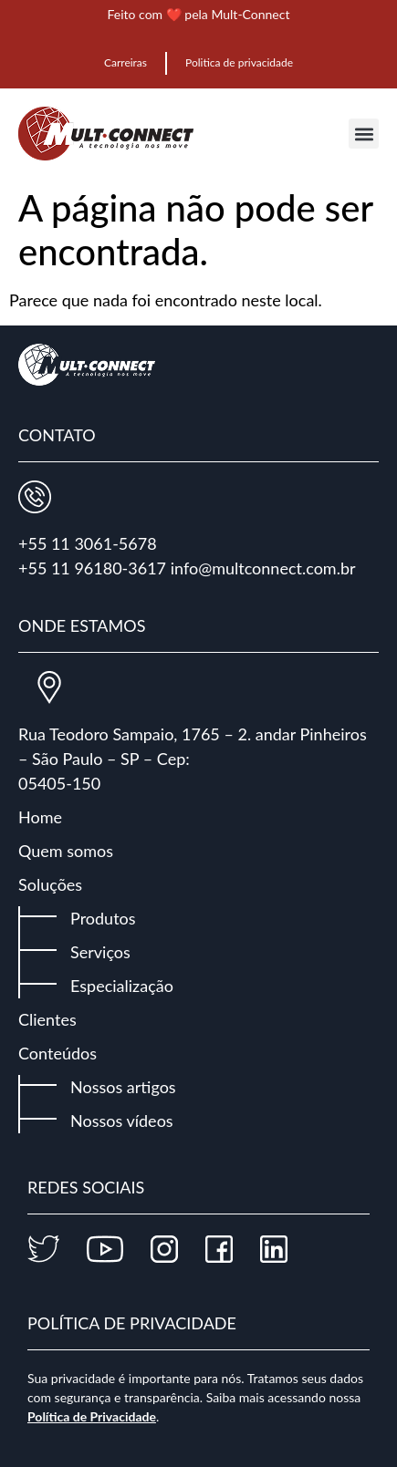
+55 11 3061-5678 (87, 543)
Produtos (103, 918)
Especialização (121, 986)
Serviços (100, 952)
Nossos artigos (123, 1087)
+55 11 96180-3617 (92, 568)
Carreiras (125, 62)
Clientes (47, 1019)
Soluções (50, 884)
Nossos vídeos (121, 1121)
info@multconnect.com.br (263, 568)
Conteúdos (57, 1053)
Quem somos (65, 851)
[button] (364, 134)
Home (40, 817)
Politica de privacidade (239, 62)
